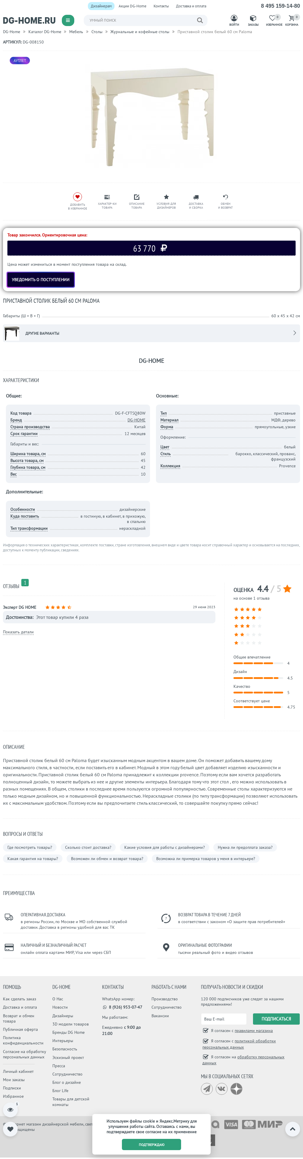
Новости (60, 1007)
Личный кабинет (18, 1071)
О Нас (57, 999)
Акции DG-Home (132, 6)
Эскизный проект (68, 1057)
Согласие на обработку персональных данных (24, 1054)
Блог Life (60, 1090)
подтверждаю (152, 1144)
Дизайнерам (101, 6)
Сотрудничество (67, 1074)
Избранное (13, 1096)
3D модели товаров (70, 1024)
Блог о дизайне (66, 1082)
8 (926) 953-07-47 (122, 1007)
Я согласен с (241, 1030)
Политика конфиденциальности (23, 1040)
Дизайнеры (62, 1015)
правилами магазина (254, 1030)
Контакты (161, 6)
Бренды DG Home (68, 1032)
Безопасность (64, 1049)
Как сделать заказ (19, 999)
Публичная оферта (20, 1029)
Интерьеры (62, 1040)
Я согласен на (243, 1060)
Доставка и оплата (191, 6)
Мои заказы (14, 1079)
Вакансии (160, 1015)
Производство (165, 999)
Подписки (12, 1088)
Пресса (58, 1065)
